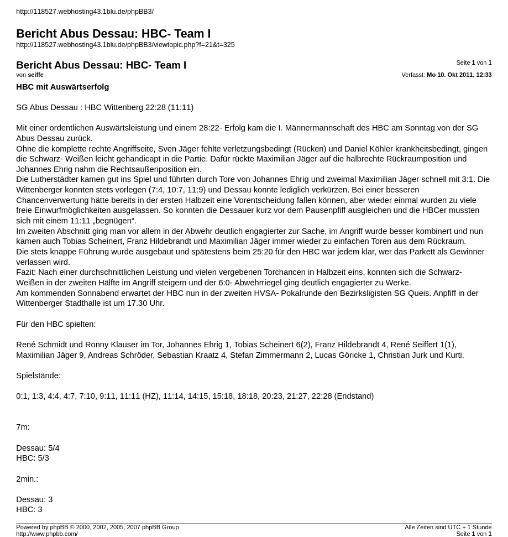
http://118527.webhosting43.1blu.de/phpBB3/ (85, 11)
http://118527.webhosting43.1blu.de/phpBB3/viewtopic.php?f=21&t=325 (125, 45)
